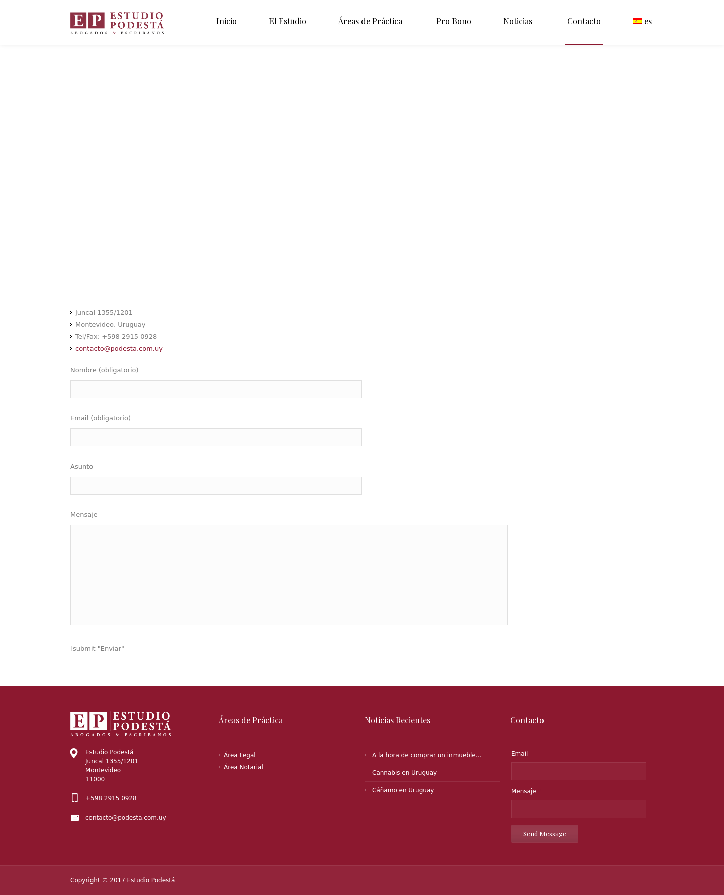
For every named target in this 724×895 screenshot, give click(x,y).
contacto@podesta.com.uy (119, 348)
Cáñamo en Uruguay (403, 790)
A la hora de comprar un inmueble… (427, 755)
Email (519, 753)
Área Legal (240, 755)
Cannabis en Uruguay (404, 772)
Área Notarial (243, 767)
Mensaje (526, 791)
